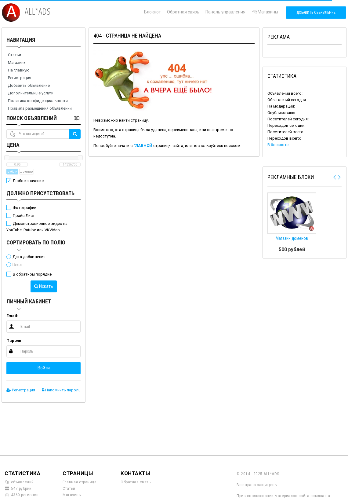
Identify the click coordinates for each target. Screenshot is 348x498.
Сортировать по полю (35, 242)
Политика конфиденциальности (38, 100)
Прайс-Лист (24, 215)
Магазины (265, 11)
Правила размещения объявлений (40, 108)
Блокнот (152, 11)
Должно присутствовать (40, 193)
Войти (44, 367)
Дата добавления (29, 256)
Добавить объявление (315, 12)
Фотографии (24, 207)
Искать (43, 286)
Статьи (14, 55)
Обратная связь (183, 11)
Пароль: (14, 340)
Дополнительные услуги (30, 93)
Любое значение (28, 180)
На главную (19, 70)
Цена (13, 145)
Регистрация (19, 77)
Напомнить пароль (61, 390)
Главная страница (79, 482)
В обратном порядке (32, 274)
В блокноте (277, 144)
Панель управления (225, 11)
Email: (12, 315)
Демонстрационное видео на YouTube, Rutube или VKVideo (36, 226)
